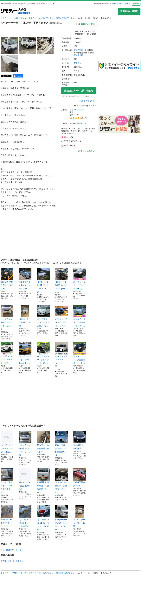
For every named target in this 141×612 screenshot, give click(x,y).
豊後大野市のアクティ (65, 18)
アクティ (32, 18)
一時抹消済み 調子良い (79, 477)
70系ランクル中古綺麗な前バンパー (43, 442)
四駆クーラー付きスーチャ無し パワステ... (61, 518)
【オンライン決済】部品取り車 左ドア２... (7, 317)
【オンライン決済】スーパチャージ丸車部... (43, 518)
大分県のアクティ (46, 18)
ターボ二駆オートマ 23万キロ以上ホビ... (7, 481)
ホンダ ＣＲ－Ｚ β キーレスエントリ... (25, 353)
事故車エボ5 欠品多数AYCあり (25, 479)
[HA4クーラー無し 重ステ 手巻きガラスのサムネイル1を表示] (10, 45)
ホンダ (23, 18)
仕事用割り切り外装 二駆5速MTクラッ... (43, 481)
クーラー (19, 550)
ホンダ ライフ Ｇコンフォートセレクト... (79, 316)
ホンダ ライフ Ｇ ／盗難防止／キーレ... (79, 353)
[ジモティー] (9, 11)
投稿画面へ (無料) (129, 11)
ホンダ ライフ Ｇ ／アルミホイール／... (79, 279)
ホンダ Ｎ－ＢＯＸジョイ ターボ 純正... (43, 353)
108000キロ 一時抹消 (79, 440)
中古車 (15, 18)
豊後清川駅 (78, 55)
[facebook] (18, 75)
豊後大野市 (78, 50)
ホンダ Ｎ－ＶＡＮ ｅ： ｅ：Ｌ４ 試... (61, 354)
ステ (3, 550)
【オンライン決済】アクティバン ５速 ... (43, 280)
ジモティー (5, 18)
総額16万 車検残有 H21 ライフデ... (7, 279)
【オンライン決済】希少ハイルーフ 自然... (25, 443)
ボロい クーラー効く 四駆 (25, 316)
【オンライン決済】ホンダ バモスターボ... (61, 280)
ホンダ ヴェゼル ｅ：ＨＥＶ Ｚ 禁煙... (7, 353)
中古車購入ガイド (88, 101)
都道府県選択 (24, 13)
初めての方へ (116, 3)
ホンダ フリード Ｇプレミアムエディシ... (43, 316)
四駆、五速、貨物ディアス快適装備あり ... (61, 443)
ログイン (127, 3)
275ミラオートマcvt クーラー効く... (7, 516)
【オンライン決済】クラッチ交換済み (25, 516)
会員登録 (136, 3)
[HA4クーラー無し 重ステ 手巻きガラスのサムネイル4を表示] (10, 63)
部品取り (10, 550)
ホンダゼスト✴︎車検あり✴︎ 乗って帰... (25, 279)
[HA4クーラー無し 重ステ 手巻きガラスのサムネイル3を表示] (45, 45)
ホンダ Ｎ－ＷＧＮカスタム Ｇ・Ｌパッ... (61, 316)
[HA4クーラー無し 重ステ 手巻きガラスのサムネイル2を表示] (27, 45)
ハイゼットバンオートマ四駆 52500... (7, 442)
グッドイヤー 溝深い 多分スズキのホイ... (61, 481)
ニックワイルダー (77, 110)
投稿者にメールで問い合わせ (78, 90)
